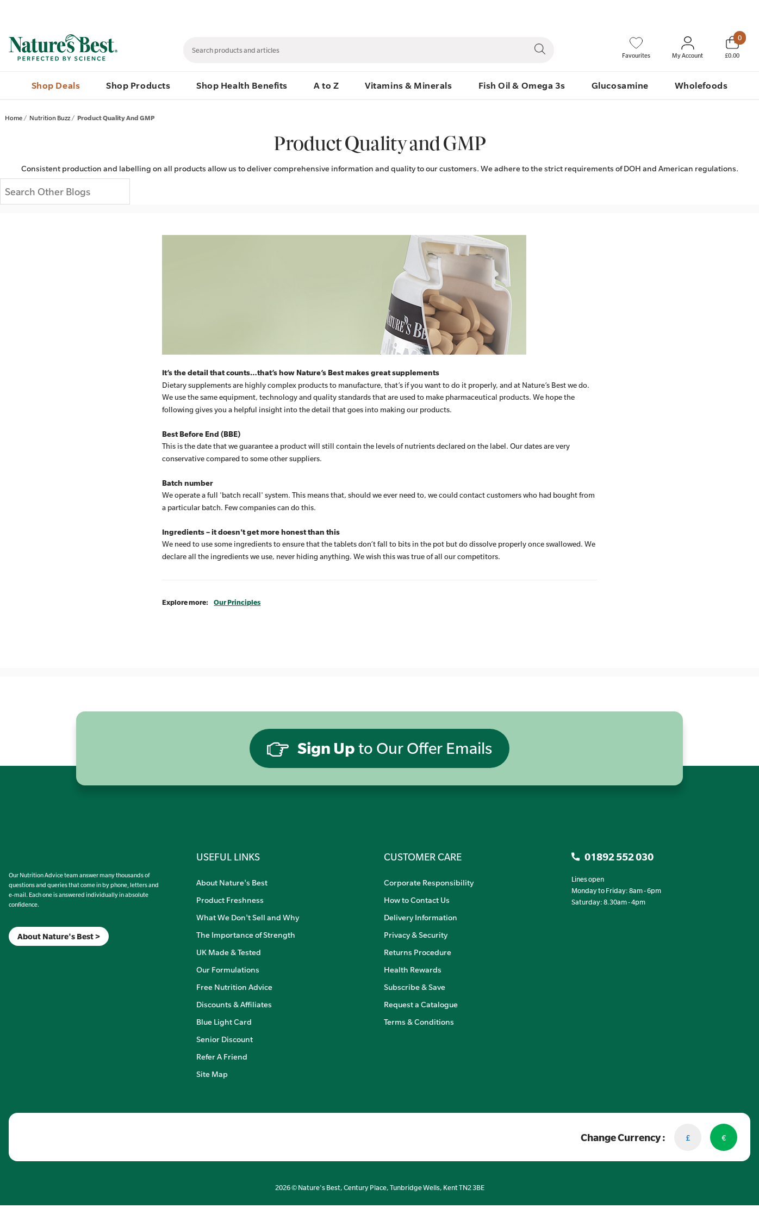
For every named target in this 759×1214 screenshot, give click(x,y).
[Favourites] (636, 47)
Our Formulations (227, 969)
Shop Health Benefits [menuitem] (242, 85)
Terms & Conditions (419, 1021)
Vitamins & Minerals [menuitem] (408, 85)
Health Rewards (412, 969)
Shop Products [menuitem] (138, 85)
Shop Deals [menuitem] (56, 85)
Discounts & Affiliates (234, 1004)
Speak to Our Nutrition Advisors (597, 11)
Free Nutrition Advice (234, 987)
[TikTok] (27, 960)
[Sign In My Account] (687, 47)
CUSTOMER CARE (423, 857)
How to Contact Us (417, 900)
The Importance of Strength (245, 934)
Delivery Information (420, 917)
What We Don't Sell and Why (247, 917)
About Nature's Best (231, 882)
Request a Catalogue (421, 1004)
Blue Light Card (224, 1021)
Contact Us (521, 11)
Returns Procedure (417, 952)
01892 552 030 (730, 11)
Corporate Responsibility (429, 882)
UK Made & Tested (228, 952)
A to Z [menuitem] (326, 85)
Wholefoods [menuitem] (701, 85)
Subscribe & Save (414, 987)
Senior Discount (224, 1039)
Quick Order (675, 11)
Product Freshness (230, 900)
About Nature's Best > (58, 936)
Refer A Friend (221, 1056)
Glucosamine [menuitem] (620, 85)
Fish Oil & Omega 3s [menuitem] (521, 85)
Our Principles (237, 602)
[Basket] (732, 47)
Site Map (212, 1074)
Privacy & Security (415, 934)
